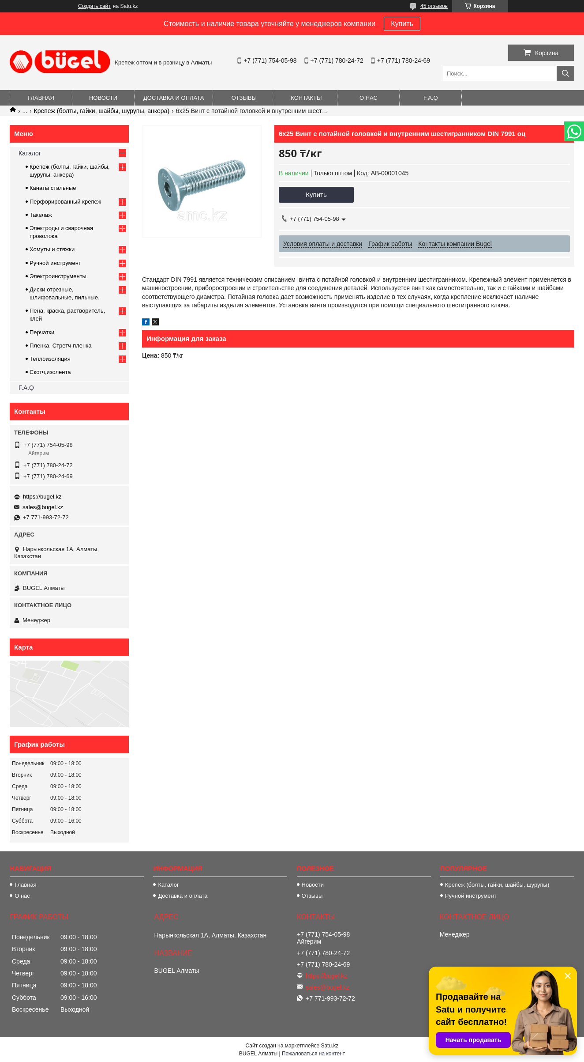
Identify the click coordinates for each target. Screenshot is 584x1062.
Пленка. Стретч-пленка (60, 345)
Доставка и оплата (173, 97)
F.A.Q (430, 97)
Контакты (306, 97)
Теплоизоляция (50, 358)
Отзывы (244, 97)
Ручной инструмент (55, 263)
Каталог (30, 153)
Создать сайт (94, 6)
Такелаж (41, 215)
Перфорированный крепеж (65, 201)
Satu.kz (329, 1046)
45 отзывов (434, 6)
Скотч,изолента (50, 372)
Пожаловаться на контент (313, 1054)
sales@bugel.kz (42, 507)
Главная (41, 97)
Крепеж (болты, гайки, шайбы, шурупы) (497, 884)
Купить (402, 23)
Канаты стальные (53, 188)
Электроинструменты (58, 276)
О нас (368, 97)
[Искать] (565, 73)
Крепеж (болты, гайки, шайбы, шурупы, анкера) (102, 110)
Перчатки (42, 332)
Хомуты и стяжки (52, 249)
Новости (103, 97)
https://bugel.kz (42, 496)
